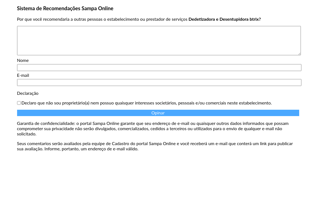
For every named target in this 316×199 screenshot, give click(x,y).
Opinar (157, 112)
